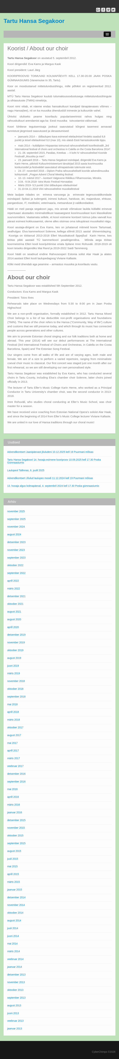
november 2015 (16, 827)
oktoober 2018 (15, 688)
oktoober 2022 (15, 565)
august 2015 (14, 851)
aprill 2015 (13, 874)
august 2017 (14, 735)
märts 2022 (13, 588)
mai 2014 (12, 943)
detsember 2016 (16, 773)
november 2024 (16, 526)
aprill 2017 (13, 750)
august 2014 (14, 920)
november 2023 (16, 549)
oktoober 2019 (15, 650)
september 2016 (16, 781)
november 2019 (16, 642)
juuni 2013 (13, 1013)
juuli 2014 (12, 928)
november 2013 (16, 982)
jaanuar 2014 (14, 966)
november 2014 (16, 904)
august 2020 (14, 619)
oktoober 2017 (15, 727)
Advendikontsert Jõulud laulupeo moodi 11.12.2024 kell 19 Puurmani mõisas (50, 478)
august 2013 (14, 1005)
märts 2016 (13, 804)
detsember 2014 (16, 897)
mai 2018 (12, 704)
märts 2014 (13, 951)
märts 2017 (13, 758)
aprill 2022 (13, 580)
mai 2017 (12, 742)
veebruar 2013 (15, 1020)
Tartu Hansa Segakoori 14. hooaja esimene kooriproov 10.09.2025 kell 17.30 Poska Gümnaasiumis (54, 461)
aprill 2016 (13, 796)
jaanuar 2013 (14, 1028)
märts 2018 (13, 719)
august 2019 (14, 658)
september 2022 (16, 573)
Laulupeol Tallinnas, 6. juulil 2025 (25, 470)
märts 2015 (13, 881)
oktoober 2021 (15, 603)
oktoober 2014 (15, 912)
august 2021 (14, 611)
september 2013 (16, 997)
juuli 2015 (12, 858)
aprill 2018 (13, 711)
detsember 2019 (16, 634)
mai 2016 (12, 789)
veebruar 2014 (15, 959)
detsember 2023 (16, 542)
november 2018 (16, 681)
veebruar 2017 (15, 766)
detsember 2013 (16, 974)
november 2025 (16, 511)
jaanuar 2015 (14, 889)
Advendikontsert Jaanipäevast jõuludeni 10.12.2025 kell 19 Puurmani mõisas (50, 451)
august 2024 (14, 534)
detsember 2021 (16, 596)
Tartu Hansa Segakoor (34, 21)
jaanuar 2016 (14, 812)
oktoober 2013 (15, 989)
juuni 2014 (13, 936)
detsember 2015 (16, 820)
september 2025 (16, 519)
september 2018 (16, 696)
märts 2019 (13, 673)
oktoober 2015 (15, 835)
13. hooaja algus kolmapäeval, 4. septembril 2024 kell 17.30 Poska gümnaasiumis (53, 485)
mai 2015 (12, 866)
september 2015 (16, 843)
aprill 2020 (13, 627)
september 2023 (16, 557)
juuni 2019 (13, 665)
